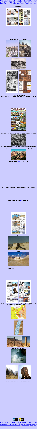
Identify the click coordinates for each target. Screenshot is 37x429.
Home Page (1, 0)
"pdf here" (19, 161)
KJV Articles (12, 2)
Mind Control (5, 1)
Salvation (5, 0)
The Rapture (12, 0)
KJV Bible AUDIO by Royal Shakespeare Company (14, 1)
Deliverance (8, 0)
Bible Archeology (26, 0)
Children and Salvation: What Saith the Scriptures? (13, 3)
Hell (14, 0)
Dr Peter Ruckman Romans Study (32, 1)
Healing (23, 0)
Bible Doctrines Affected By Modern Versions (29, 2)
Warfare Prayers (31, 0)
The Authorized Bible (18, 0)
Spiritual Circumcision (24, 1)
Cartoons (35, 3)
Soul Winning (31, 3)
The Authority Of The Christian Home (5, 2)
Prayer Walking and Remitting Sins (25, 3)
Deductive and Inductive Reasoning (18, 2)
